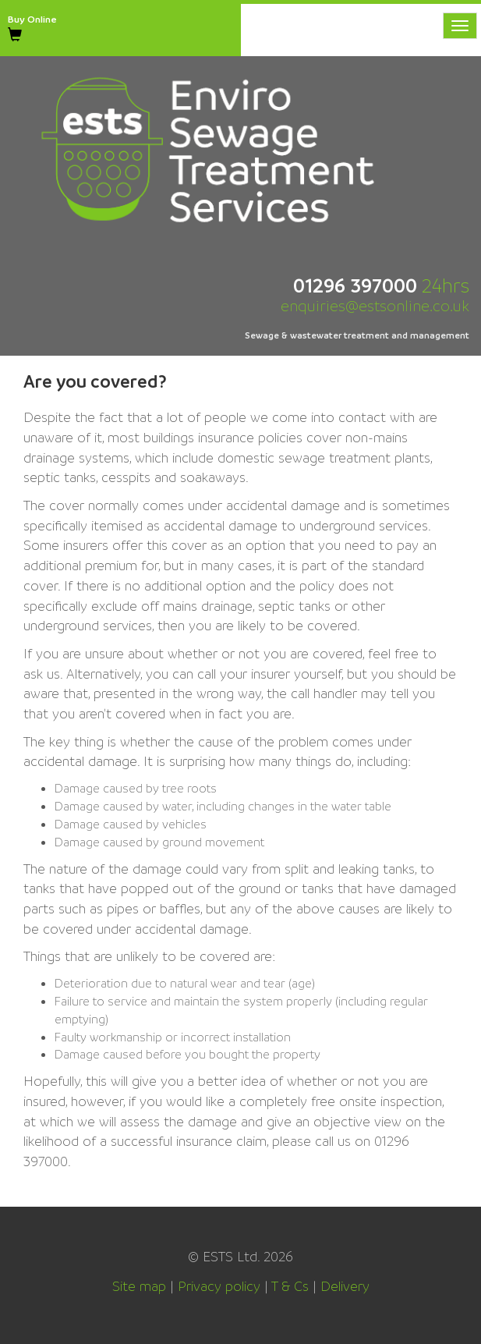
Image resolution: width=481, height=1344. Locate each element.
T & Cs (290, 1286)
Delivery (345, 1286)
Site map (139, 1286)
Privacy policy (219, 1286)
